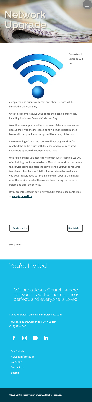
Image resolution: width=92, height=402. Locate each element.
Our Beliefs (17, 351)
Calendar (16, 362)
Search (15, 373)
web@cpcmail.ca (22, 196)
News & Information (23, 357)
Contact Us (17, 367)
